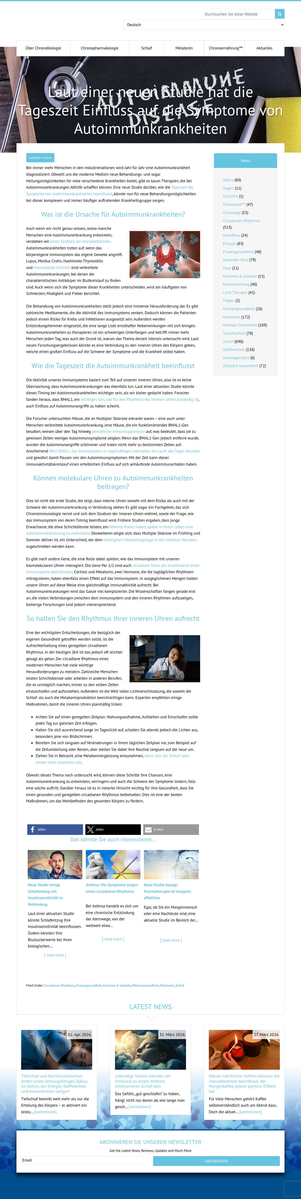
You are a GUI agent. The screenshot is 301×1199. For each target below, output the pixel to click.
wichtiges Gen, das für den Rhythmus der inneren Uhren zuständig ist (139, 399)
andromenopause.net (101, 1196)
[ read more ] (55, 955)
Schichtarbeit (234, 333)
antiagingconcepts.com (167, 1196)
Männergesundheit (145, 985)
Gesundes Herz (235, 259)
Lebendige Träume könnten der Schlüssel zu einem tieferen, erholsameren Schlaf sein (143, 1081)
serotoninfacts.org (227, 1196)
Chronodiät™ (234, 204)
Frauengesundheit (89, 985)
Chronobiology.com (60, 17)
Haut (227, 268)
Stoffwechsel (234, 349)
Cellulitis (230, 196)
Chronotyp (232, 212)
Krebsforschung (236, 284)
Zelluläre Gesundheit (240, 365)
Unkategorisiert (236, 357)
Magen (228, 300)
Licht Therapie (235, 292)
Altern (228, 180)
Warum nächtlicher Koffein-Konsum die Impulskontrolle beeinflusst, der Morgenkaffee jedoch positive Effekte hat (244, 1083)
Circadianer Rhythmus (59, 985)
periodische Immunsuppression (118, 431)
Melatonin (167, 985)
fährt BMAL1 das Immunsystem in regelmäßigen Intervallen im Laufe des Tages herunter (124, 451)
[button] (55, 829)
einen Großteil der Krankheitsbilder (80, 241)
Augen (228, 188)
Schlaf (179, 985)
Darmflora (231, 235)
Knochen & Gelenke (117, 985)
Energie (229, 243)
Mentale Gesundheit (240, 325)
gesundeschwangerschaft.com (44, 1196)
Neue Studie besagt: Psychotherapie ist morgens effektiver (167, 891)
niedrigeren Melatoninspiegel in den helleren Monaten (150, 539)
